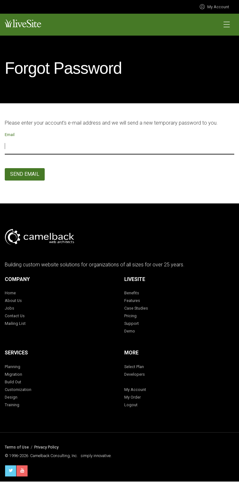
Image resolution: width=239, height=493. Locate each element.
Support (131, 323)
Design (11, 397)
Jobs (9, 308)
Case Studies (136, 308)
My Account (214, 6)
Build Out (13, 382)
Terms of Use (17, 447)
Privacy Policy (46, 447)
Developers (134, 374)
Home (10, 293)
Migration (13, 374)
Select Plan (134, 366)
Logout (131, 404)
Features (132, 300)
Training (12, 404)
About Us (13, 300)
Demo (129, 331)
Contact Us (15, 315)
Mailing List (15, 323)
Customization (18, 389)
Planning (12, 366)
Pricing (130, 315)
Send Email (24, 174)
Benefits (131, 293)
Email (10, 134)
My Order (132, 397)
